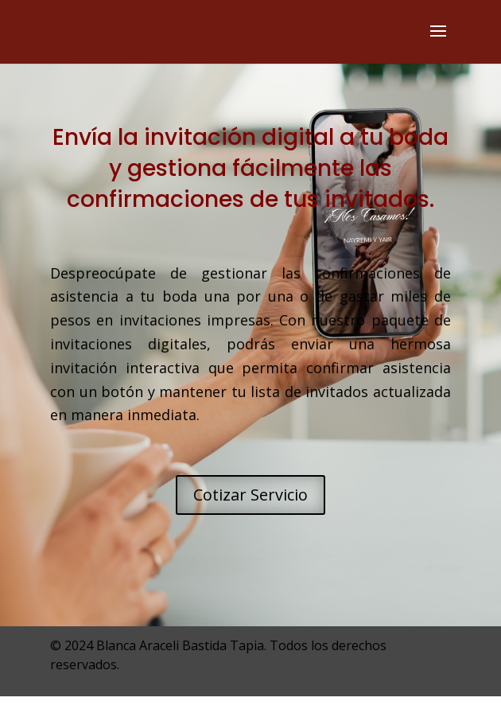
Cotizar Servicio (250, 494)
